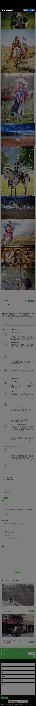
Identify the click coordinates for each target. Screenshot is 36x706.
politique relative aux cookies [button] (12, 697)
